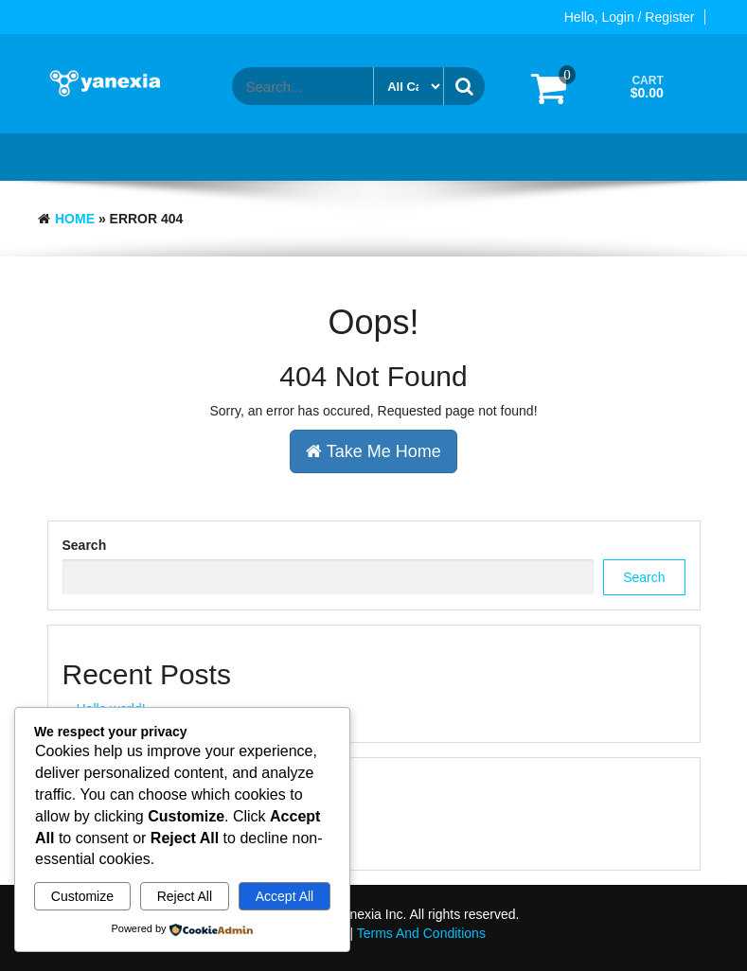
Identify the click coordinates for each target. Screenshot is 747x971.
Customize (82, 896)
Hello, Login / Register (629, 17)
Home (75, 218)
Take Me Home (373, 451)
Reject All (184, 896)
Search (84, 545)
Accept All (284, 896)
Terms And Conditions (421, 933)
